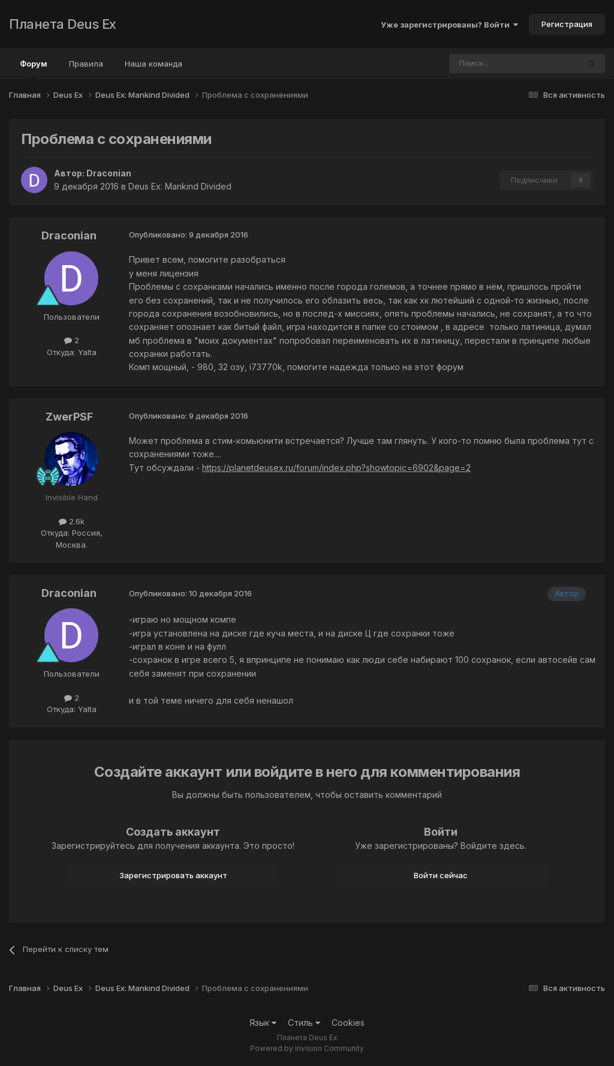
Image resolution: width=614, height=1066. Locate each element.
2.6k (72, 521)
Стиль (304, 1022)
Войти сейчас (441, 875)
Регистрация (566, 24)
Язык (262, 1022)
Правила (86, 63)
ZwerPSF (69, 416)
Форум (33, 69)
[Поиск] (481, 64)
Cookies (348, 1022)
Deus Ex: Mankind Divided (179, 186)
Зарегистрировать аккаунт (173, 875)
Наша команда (153, 63)
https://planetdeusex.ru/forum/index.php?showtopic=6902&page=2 (336, 468)
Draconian (108, 173)
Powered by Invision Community (307, 1048)
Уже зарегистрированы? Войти (449, 24)
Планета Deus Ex (62, 24)
